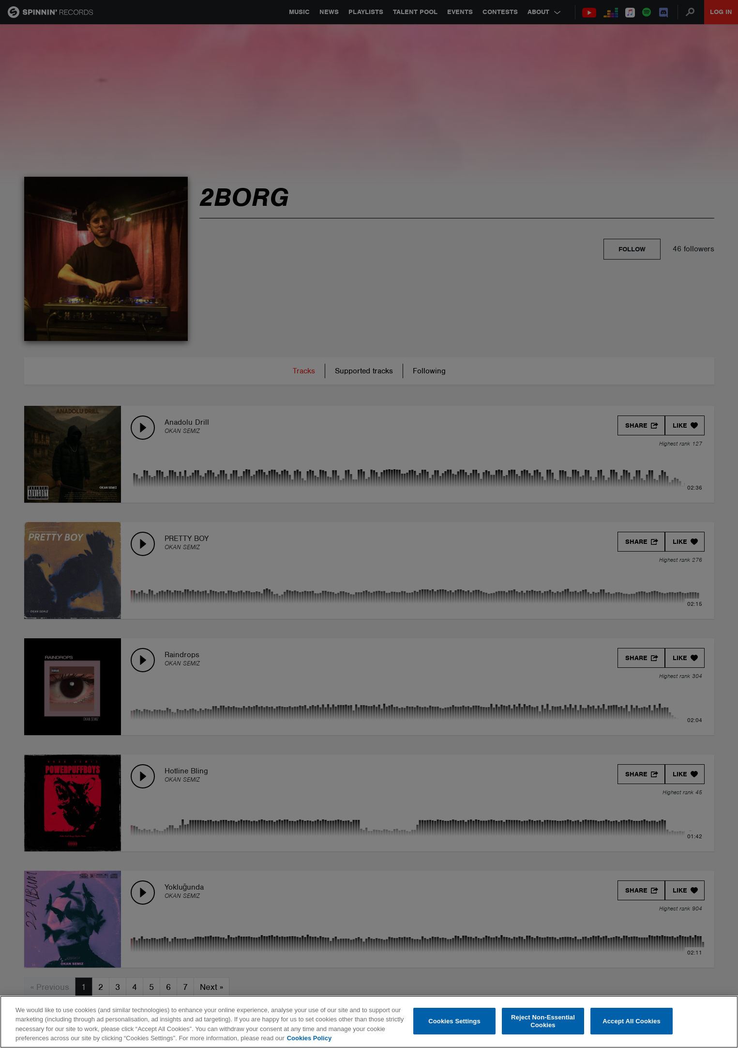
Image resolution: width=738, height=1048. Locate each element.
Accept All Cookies (631, 1021)
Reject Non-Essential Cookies (543, 1021)
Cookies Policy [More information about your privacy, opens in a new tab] (309, 1038)
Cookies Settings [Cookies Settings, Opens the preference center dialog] (454, 1021)
